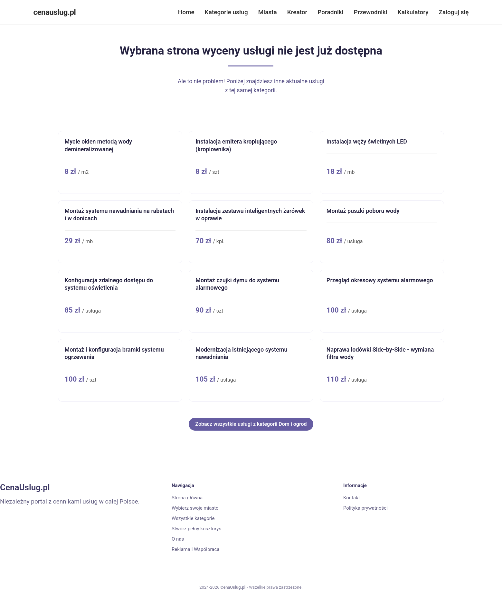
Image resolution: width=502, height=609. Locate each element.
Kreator (297, 12)
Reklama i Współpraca (195, 549)
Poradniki (330, 12)
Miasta (267, 12)
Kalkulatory (413, 12)
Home (186, 12)
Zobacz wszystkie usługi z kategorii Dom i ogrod (251, 424)
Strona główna (187, 498)
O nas (178, 539)
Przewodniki (370, 12)
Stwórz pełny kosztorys (196, 529)
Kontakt (351, 498)
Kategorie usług (226, 12)
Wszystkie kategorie (193, 518)
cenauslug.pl (54, 12)
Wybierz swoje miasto (195, 508)
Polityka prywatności (365, 508)
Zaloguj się (454, 12)
